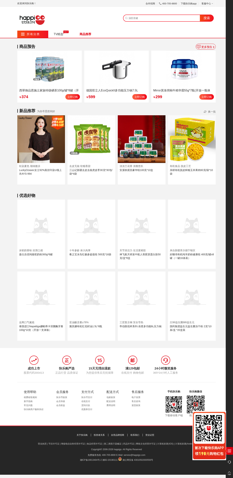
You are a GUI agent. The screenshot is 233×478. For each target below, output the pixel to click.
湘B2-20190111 (110, 460)
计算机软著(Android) (185, 443)
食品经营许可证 (94, 443)
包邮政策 (110, 397)
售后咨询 (136, 401)
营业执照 (42, 443)
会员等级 (60, 401)
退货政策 (136, 405)
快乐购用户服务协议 (34, 409)
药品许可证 (128, 443)
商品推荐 (85, 34)
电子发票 (136, 397)
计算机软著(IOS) (165, 443)
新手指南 (28, 401)
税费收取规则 (30, 397)
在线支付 (85, 401)
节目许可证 (53, 443)
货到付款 (85, 405)
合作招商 (150, 3)
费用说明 (110, 405)
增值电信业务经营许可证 (73, 443)
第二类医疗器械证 (112, 443)
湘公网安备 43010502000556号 (138, 460)
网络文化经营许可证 (146, 443)
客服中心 (208, 3)
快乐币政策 (61, 397)
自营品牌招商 (117, 435)
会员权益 (60, 405)
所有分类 (30, 34)
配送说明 (110, 401)
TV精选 (58, 34)
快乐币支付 (86, 397)
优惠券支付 (86, 409)
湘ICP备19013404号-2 (91, 460)
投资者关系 (99, 435)
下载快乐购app (189, 3)
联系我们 (135, 435)
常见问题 (28, 405)
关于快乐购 (82, 435)
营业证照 (149, 435)
